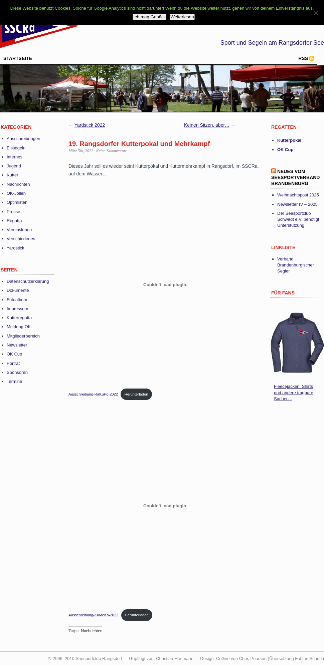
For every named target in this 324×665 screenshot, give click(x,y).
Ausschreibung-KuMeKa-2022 (93, 615)
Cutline (222, 658)
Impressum (17, 308)
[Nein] (315, 12)
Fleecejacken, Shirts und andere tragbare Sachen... (293, 392)
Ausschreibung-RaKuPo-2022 (93, 394)
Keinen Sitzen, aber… (206, 125)
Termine (14, 381)
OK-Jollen (16, 193)
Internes (14, 156)
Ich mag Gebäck (149, 16)
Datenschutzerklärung (28, 281)
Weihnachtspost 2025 (298, 194)
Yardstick (15, 247)
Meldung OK (19, 326)
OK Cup (14, 354)
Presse (13, 211)
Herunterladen (136, 394)
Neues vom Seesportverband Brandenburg (295, 177)
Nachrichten (18, 184)
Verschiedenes (21, 238)
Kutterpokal (289, 140)
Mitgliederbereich (23, 336)
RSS (303, 58)
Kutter (12, 174)
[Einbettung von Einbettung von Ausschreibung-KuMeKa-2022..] (165, 506)
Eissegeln (16, 147)
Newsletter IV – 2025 (297, 204)
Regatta (14, 220)
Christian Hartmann (174, 658)
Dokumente (18, 290)
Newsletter (17, 345)
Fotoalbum (17, 299)
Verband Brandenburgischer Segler (295, 264)
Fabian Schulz (308, 658)
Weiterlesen (182, 16)
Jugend (14, 165)
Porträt (13, 363)
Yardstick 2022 (89, 125)
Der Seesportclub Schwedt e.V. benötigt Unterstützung (298, 219)
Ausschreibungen (23, 138)
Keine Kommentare (111, 150)
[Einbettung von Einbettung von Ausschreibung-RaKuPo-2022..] (165, 285)
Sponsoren (17, 372)
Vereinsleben (19, 229)
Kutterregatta (19, 317)
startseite (17, 58)
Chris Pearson (253, 658)
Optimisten (17, 202)
